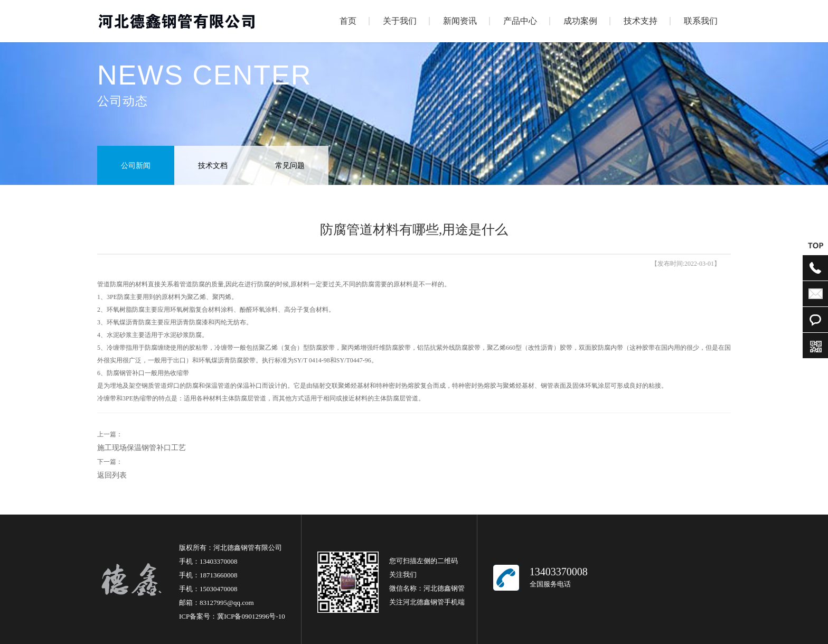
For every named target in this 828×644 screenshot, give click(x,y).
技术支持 (640, 20)
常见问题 (290, 166)
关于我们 (400, 20)
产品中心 (520, 20)
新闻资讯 (460, 20)
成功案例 (580, 20)
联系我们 (701, 20)
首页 (348, 20)
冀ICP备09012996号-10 (251, 616)
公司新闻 (135, 166)
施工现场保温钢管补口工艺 (141, 448)
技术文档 (213, 166)
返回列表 (112, 475)
